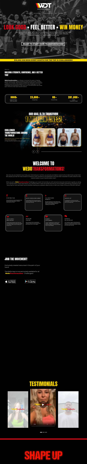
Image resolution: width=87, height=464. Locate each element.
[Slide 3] (46, 432)
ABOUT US (28, 13)
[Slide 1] (41, 432)
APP (56, 13)
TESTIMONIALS (37, 13)
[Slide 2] (43, 432)
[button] (11, 409)
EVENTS (61, 13)
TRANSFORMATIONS (48, 13)
